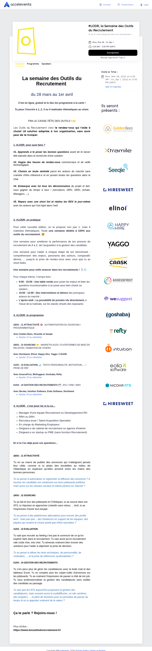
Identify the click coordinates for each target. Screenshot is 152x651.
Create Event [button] (127, 5)
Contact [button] (107, 5)
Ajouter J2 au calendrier (30, 357)
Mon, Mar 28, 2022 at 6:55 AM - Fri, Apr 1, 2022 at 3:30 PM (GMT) (121, 79)
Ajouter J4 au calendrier (30, 394)
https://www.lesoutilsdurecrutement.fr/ (37, 630)
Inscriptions (113, 52)
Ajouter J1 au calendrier (30, 337)
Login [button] (146, 5)
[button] (113, 87)
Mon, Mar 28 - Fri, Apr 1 (103, 42)
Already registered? (113, 57)
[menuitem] (105, 4)
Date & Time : (109, 71)
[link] (16, 4)
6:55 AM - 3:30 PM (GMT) (104, 47)
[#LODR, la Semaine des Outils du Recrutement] (112, 28)
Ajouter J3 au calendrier (30, 377)
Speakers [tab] (46, 64)
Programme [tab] (33, 64)
